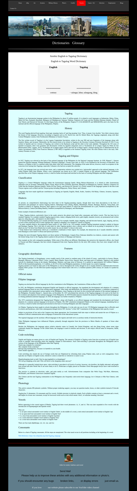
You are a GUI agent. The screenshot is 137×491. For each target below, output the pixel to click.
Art (34, 3)
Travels (81, 3)
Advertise (101, 3)
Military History (53, 3)
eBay (27, 3)
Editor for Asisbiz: (68, 465)
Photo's (63, 3)
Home (20, 3)
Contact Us (13, 8)
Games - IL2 (91, 3)
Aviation (42, 3)
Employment (112, 3)
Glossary (78, 43)
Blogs (121, 3)
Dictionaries (61, 43)
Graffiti (72, 3)
